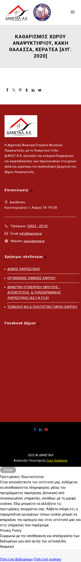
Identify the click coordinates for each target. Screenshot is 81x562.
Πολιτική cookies (47, 559)
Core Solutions (57, 460)
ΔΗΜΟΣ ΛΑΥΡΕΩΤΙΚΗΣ (23, 269)
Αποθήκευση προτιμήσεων (24, 552)
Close (8, 470)
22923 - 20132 (37, 226)
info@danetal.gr (31, 234)
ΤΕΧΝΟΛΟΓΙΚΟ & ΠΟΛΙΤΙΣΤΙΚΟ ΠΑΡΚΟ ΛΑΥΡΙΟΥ (42, 307)
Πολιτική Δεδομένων (16, 559)
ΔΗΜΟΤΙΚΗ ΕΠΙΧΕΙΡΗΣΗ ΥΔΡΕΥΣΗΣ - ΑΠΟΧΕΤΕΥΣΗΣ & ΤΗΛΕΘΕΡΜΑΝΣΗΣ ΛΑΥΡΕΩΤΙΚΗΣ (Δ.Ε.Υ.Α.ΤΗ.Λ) (34, 292)
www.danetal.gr (34, 241)
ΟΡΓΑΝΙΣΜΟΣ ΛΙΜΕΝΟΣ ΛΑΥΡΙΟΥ (31, 278)
